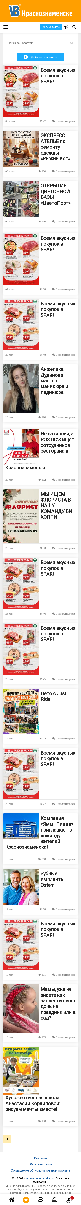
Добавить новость (41, 57)
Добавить (51, 27)
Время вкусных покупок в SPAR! (58, 75)
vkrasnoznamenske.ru (39, 1178)
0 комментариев (63, 121)
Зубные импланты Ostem (52, 879)
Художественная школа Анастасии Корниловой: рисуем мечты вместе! (32, 1103)
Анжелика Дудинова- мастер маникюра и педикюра (54, 381)
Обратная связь (40, 1164)
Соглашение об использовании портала (40, 1170)
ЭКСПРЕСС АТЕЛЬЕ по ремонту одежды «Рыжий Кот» (55, 147)
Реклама (40, 1158)
